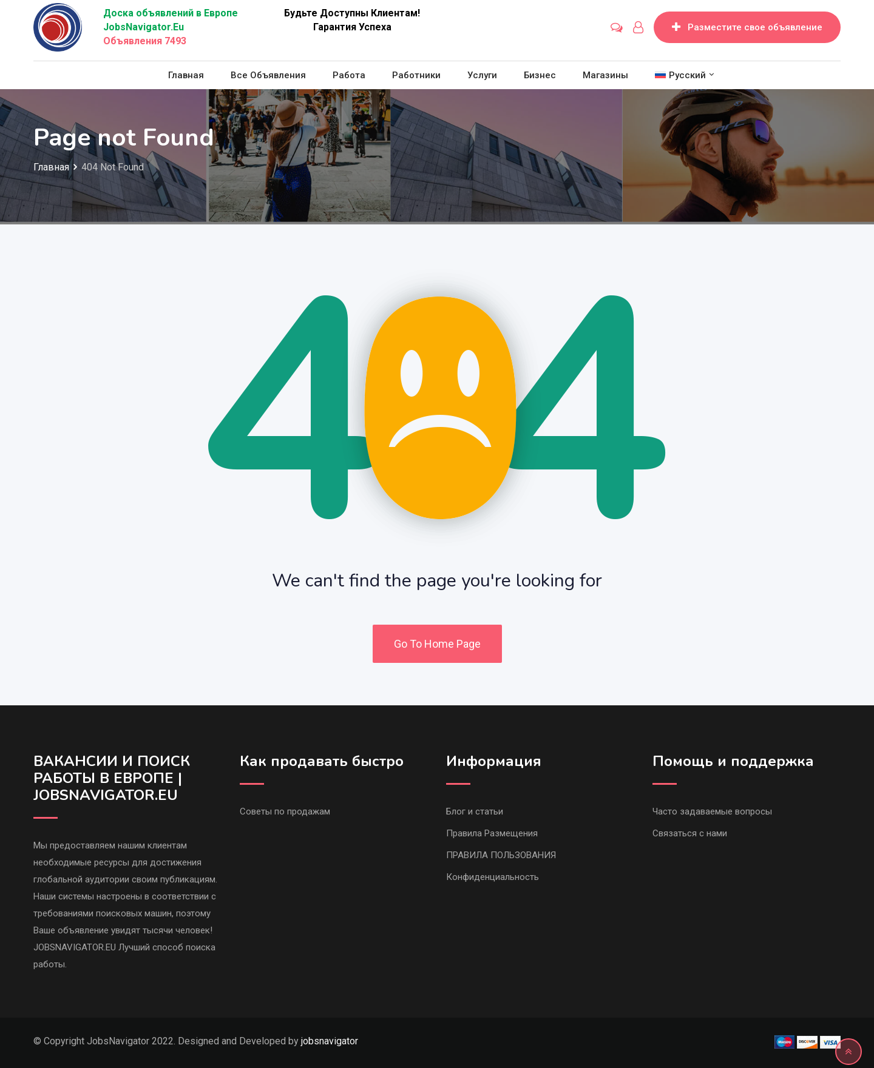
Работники (416, 75)
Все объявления (268, 75)
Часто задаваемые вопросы (712, 811)
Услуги (482, 75)
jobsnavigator (329, 1041)
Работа (349, 75)
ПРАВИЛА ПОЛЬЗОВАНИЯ (501, 855)
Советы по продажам (285, 811)
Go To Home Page (437, 643)
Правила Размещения (492, 833)
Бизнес (540, 75)
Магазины (605, 75)
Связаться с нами (689, 833)
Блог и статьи (474, 811)
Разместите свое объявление (747, 27)
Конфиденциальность (492, 877)
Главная (186, 75)
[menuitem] (680, 75)
